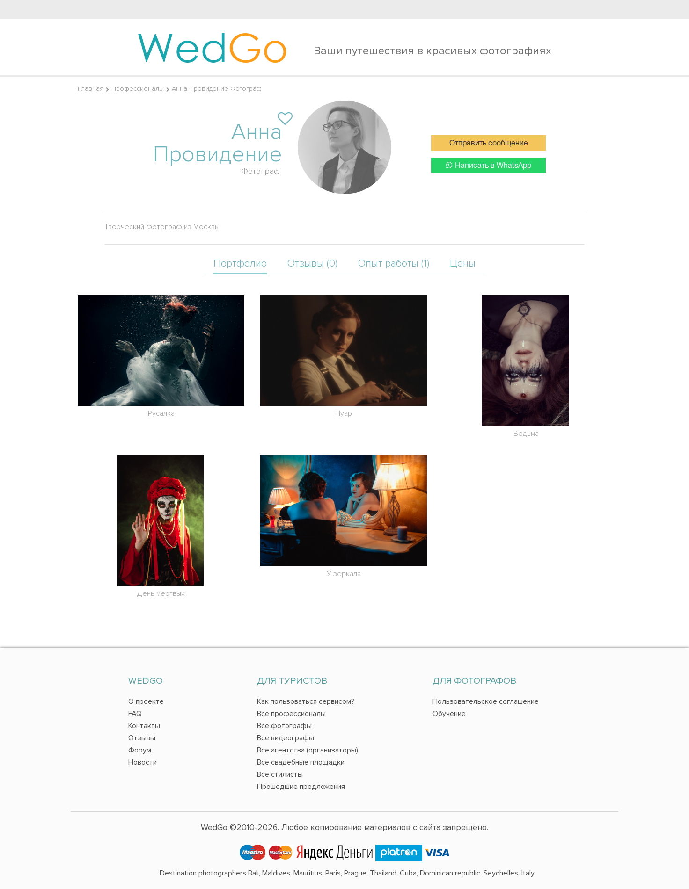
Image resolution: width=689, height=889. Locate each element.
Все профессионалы (291, 713)
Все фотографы (284, 725)
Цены (463, 263)
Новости (142, 762)
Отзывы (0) (312, 263)
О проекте (146, 701)
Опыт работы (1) (393, 263)
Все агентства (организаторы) (307, 750)
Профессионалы (137, 89)
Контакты (144, 725)
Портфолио (240, 263)
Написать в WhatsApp (488, 165)
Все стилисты (280, 774)
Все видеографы (285, 738)
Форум (139, 750)
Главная (90, 89)
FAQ (135, 713)
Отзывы (141, 738)
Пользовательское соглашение (485, 701)
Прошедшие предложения (301, 786)
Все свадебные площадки (300, 762)
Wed (212, 46)
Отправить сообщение (488, 143)
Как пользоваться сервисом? (306, 701)
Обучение (449, 713)
